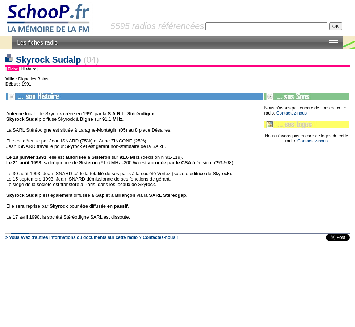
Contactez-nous (291, 113)
